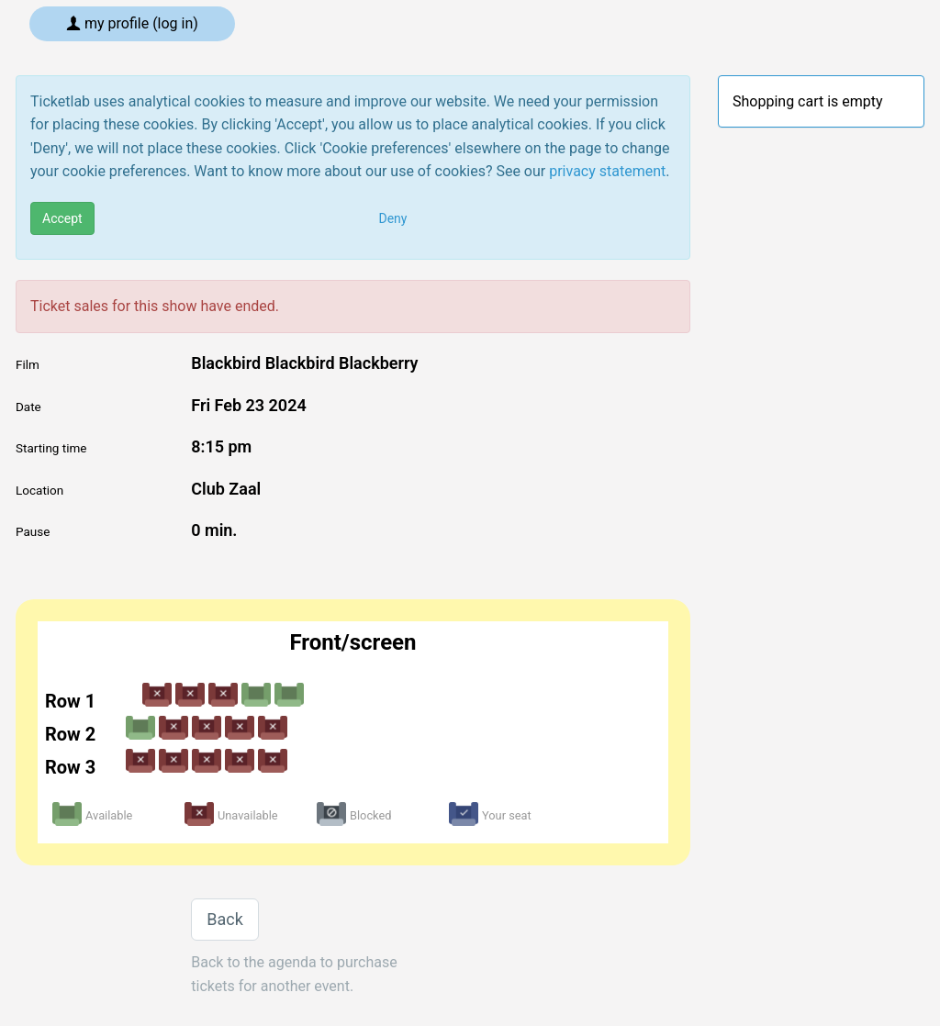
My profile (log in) (132, 23)
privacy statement (607, 171)
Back (225, 919)
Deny (393, 218)
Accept (62, 218)
